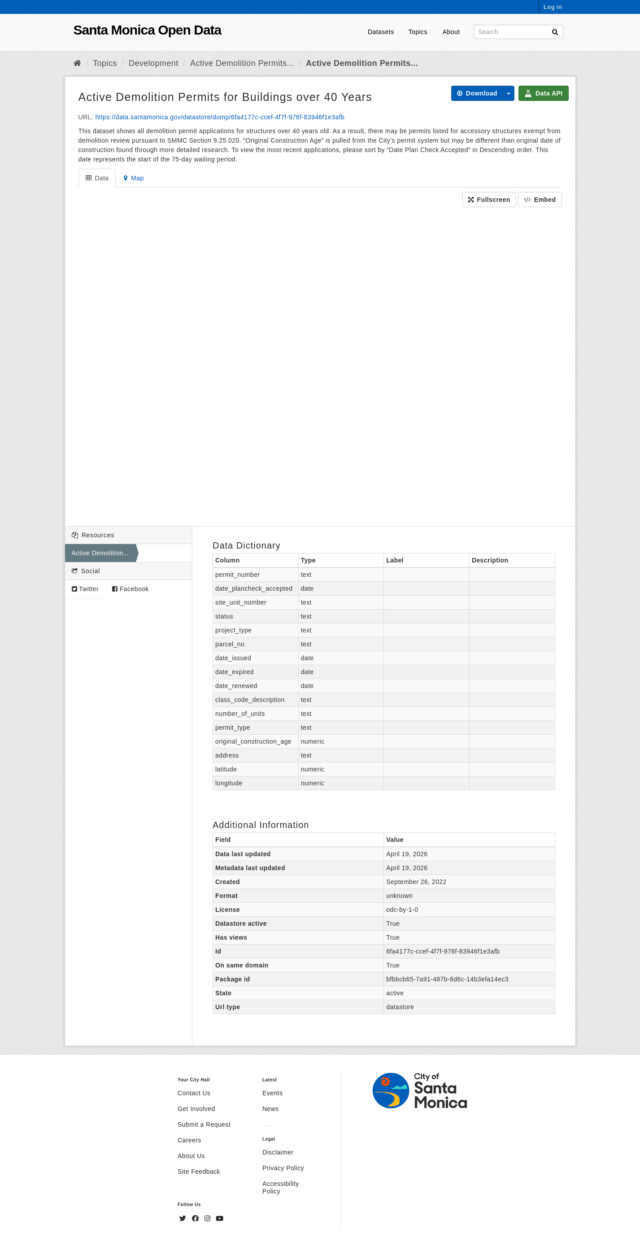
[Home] (77, 63)
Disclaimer (278, 1152)
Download (477, 93)
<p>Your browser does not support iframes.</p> (320, 364)
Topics (418, 31)
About (451, 31)
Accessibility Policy (280, 1187)
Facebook (130, 589)
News (270, 1108)
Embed (540, 199)
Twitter (85, 589)
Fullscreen (489, 199)
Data (97, 178)
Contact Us (194, 1093)
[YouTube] (219, 1218)
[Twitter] (184, 1218)
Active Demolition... (100, 553)
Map (134, 178)
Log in (553, 7)
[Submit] (555, 31)
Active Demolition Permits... (242, 63)
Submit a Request (204, 1124)
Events (272, 1093)
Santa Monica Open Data (148, 29)
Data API (543, 93)
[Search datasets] (518, 32)
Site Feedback (199, 1171)
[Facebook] (196, 1218)
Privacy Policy (283, 1168)
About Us (191, 1155)
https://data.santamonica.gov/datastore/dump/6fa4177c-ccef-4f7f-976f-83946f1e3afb (219, 117)
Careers (189, 1140)
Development (154, 63)
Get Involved (196, 1108)
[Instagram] (208, 1218)
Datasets (381, 31)
